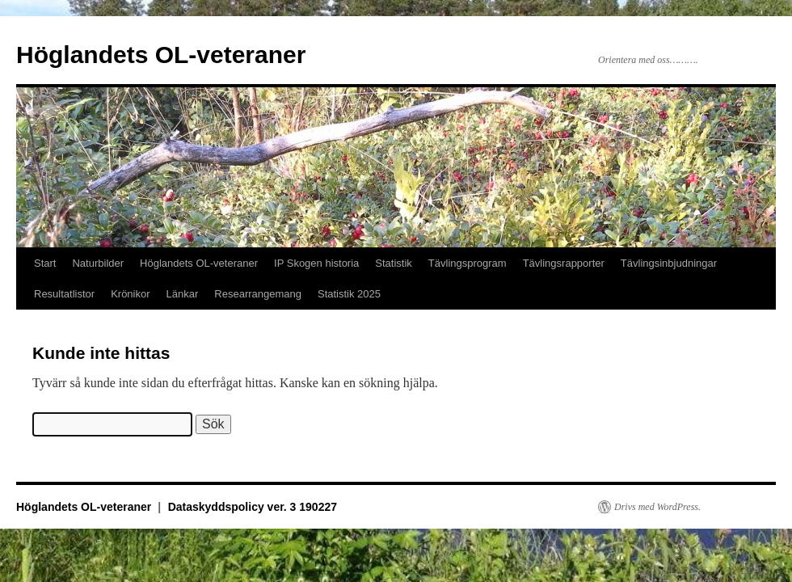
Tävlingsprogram (467, 263)
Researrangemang (257, 294)
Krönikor (130, 294)
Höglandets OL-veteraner (160, 54)
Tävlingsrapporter (564, 263)
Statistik (393, 263)
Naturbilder (98, 263)
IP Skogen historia (316, 263)
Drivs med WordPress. (657, 506)
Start (45, 263)
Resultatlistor (64, 294)
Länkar (182, 294)
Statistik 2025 (349, 294)
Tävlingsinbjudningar (669, 263)
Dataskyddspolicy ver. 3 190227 (252, 506)
